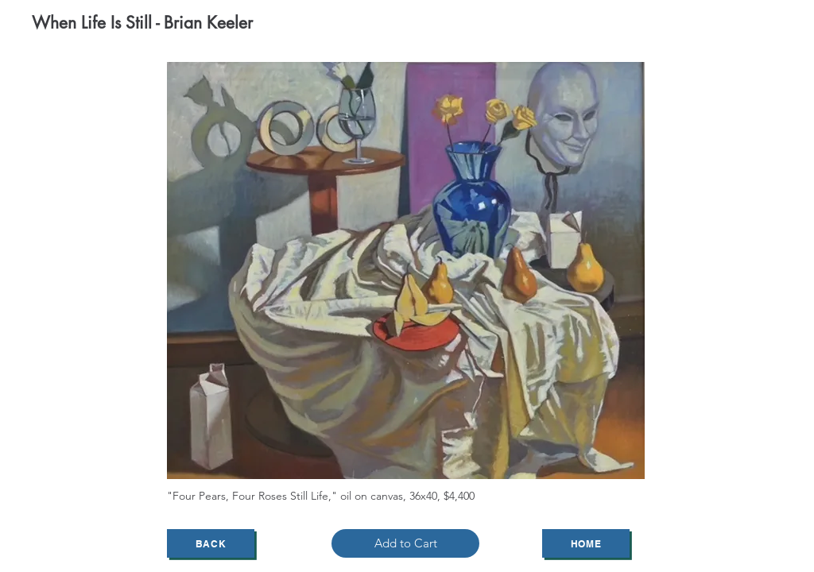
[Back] (210, 543)
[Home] (586, 543)
